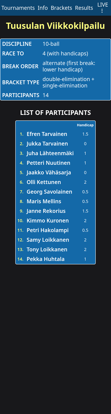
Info (43, 7)
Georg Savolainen (49, 191)
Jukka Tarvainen (47, 143)
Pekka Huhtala (46, 259)
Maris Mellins (44, 201)
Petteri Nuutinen (48, 162)
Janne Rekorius (46, 210)
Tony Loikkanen (47, 249)
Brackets (61, 7)
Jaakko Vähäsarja (49, 172)
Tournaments (18, 7)
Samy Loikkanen (48, 239)
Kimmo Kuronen (48, 220)
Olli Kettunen (44, 182)
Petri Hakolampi (48, 230)
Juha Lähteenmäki (50, 153)
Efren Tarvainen (47, 134)
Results (84, 7)
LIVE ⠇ (102, 8)
